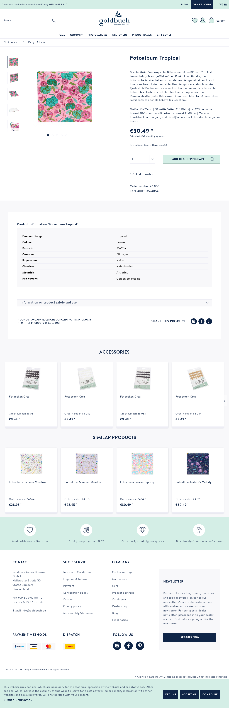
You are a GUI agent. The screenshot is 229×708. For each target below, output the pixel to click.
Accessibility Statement (78, 613)
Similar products (114, 438)
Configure (210, 695)
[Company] (76, 35)
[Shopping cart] (216, 20)
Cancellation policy (75, 592)
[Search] (54, 20)
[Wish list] (195, 20)
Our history (119, 579)
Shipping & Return (75, 579)
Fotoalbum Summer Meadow (27, 482)
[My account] (203, 20)
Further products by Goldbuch (40, 323)
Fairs (115, 585)
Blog (184, 5)
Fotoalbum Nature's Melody (193, 482)
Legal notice (120, 620)
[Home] (61, 35)
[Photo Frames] (142, 35)
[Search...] (30, 20)
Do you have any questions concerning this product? (55, 320)
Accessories (114, 352)
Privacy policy (72, 606)
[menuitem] (30, 20)
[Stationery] (119, 35)
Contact (68, 599)
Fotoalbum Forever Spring (137, 482)
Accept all (189, 695)
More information (20, 700)
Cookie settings (122, 572)
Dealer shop (120, 606)
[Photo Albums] (97, 35)
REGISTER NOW (190, 637)
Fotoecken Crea (19, 396)
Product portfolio (123, 592)
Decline (170, 695)
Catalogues (119, 599)
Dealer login (202, 5)
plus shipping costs (155, 136)
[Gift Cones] (164, 35)
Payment (68, 585)
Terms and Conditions (77, 572)
